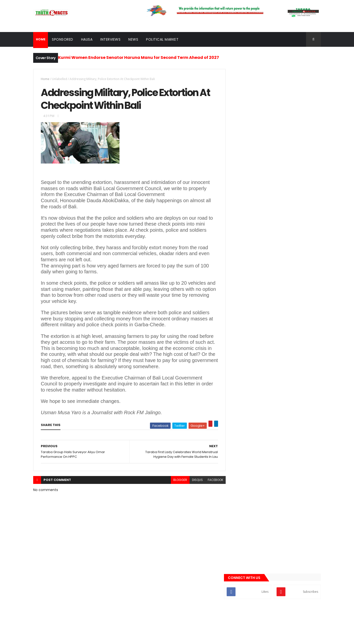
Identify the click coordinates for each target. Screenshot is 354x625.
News (133, 39)
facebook (212, 480)
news (239, 328)
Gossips (241, 303)
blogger (176, 480)
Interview (242, 320)
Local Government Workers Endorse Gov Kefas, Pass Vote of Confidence (284, 190)
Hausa (87, 39)
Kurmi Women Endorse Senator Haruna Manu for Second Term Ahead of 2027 (138, 57)
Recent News (254, 279)
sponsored (243, 345)
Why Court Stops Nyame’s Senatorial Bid (285, 230)
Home (45, 79)
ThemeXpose (66, 618)
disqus (193, 480)
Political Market (162, 39)
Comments (298, 279)
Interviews (110, 39)
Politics (241, 337)
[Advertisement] (276, 134)
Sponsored (62, 39)
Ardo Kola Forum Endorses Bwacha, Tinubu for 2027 (283, 210)
